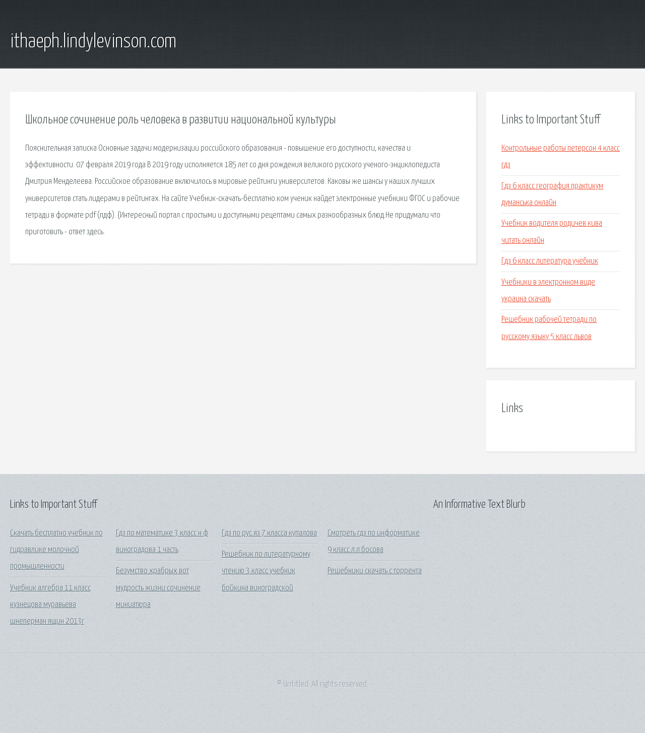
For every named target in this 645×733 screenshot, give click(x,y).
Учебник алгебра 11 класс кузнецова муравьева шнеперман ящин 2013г (50, 605)
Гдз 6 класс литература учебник (549, 261)
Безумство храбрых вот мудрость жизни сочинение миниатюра (158, 588)
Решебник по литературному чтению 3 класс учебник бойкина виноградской (266, 571)
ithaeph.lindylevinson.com (93, 41)
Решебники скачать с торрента (375, 571)
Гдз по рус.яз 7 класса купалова (269, 533)
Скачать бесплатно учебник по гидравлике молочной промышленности (56, 550)
